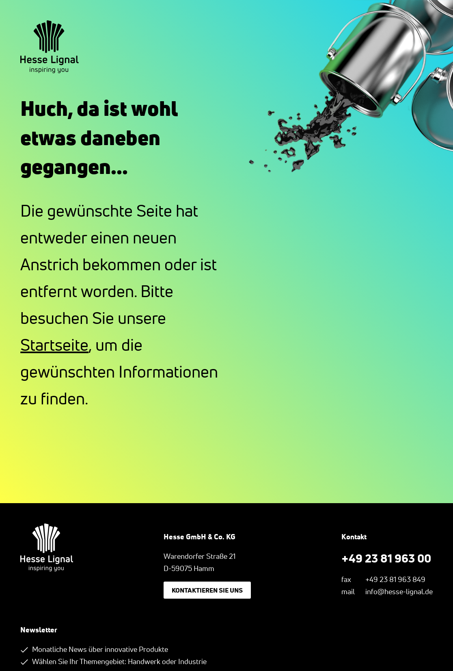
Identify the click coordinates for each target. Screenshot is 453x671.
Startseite (54, 345)
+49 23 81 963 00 (386, 558)
